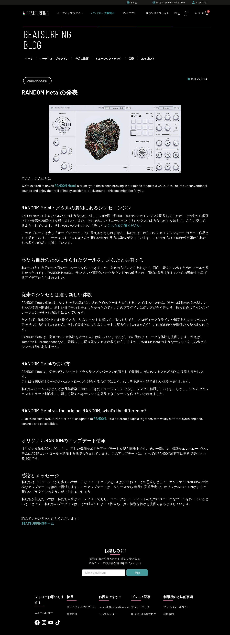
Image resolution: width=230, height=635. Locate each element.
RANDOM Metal (65, 186)
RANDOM (100, 419)
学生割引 (72, 613)
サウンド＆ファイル (157, 13)
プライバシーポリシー (176, 606)
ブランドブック (140, 606)
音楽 (131, 58)
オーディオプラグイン (70, 13)
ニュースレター (43, 612)
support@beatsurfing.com (114, 606)
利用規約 (168, 613)
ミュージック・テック (108, 58)
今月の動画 (81, 58)
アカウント (201, 2)
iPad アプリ (130, 13)
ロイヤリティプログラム (81, 606)
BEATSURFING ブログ (143, 613)
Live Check (147, 58)
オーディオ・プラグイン (54, 58)
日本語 (133, 2)
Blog (177, 13)
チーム (186, 13)
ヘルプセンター (108, 613)
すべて (29, 58)
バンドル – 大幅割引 (103, 13)
